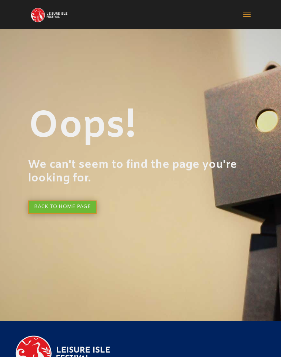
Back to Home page (62, 206)
